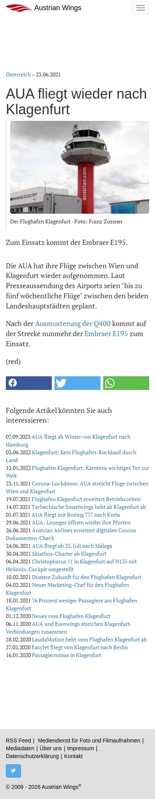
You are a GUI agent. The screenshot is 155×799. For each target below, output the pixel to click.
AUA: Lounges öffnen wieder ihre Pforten (81, 522)
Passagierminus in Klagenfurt (66, 655)
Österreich (18, 74)
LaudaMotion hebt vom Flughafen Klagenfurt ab (89, 639)
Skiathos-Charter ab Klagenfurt (69, 553)
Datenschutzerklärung (32, 756)
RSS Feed (18, 740)
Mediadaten (20, 748)
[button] (29, 383)
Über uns (51, 748)
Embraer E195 (106, 333)
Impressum (80, 748)
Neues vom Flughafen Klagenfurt (71, 616)
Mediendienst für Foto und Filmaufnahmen (89, 740)
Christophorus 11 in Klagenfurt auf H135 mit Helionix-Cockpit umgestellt (71, 565)
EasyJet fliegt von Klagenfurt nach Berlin (80, 647)
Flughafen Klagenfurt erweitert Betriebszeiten (86, 499)
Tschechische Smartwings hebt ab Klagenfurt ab (89, 506)
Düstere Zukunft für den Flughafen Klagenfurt (86, 577)
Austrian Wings (43, 8)
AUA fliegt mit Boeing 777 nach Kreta (76, 514)
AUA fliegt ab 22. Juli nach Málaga (72, 545)
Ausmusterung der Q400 (73, 323)
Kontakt (73, 756)
